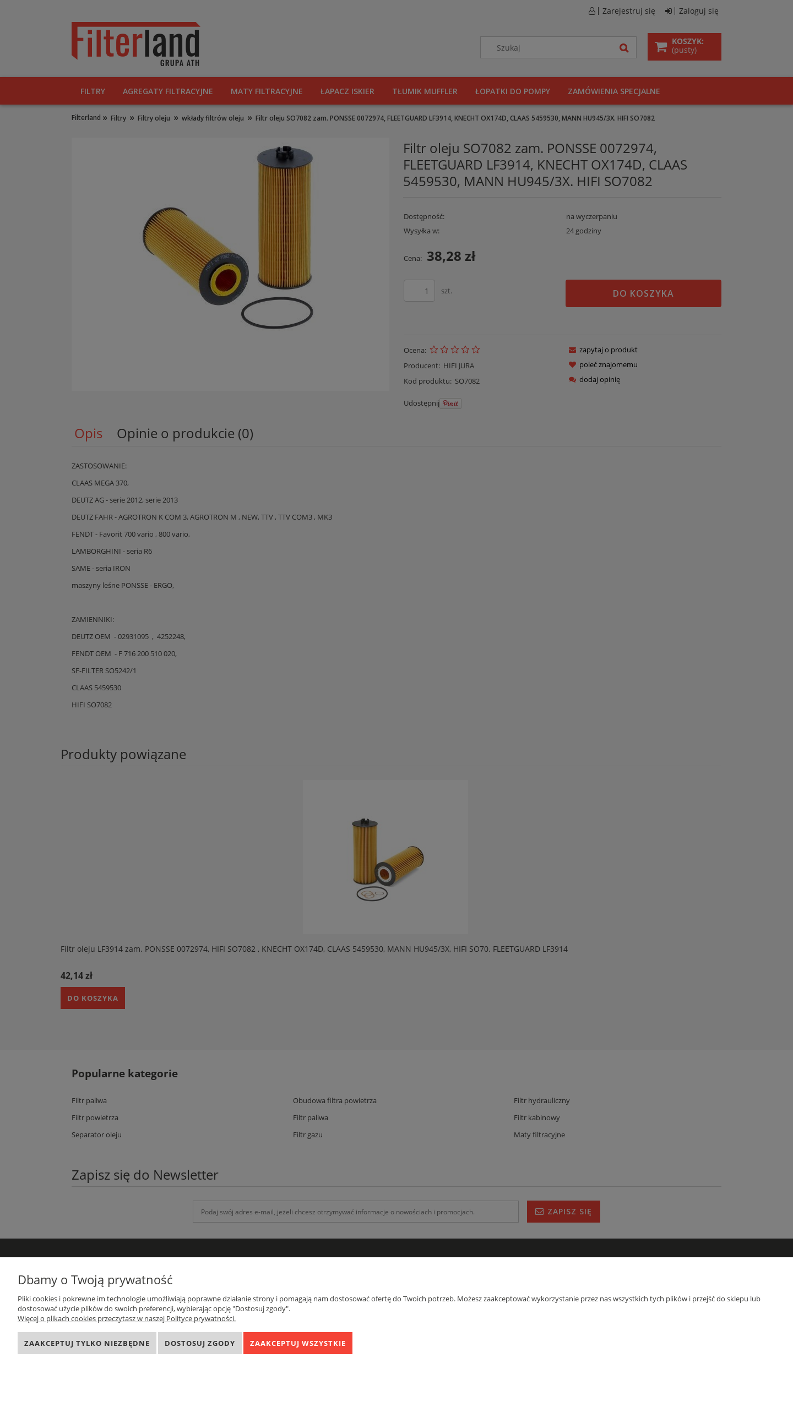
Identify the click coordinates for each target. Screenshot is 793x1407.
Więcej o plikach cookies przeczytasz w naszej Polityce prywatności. (127, 1318)
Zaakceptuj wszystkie (298, 1343)
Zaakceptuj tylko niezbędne (87, 1343)
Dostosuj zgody (200, 1343)
